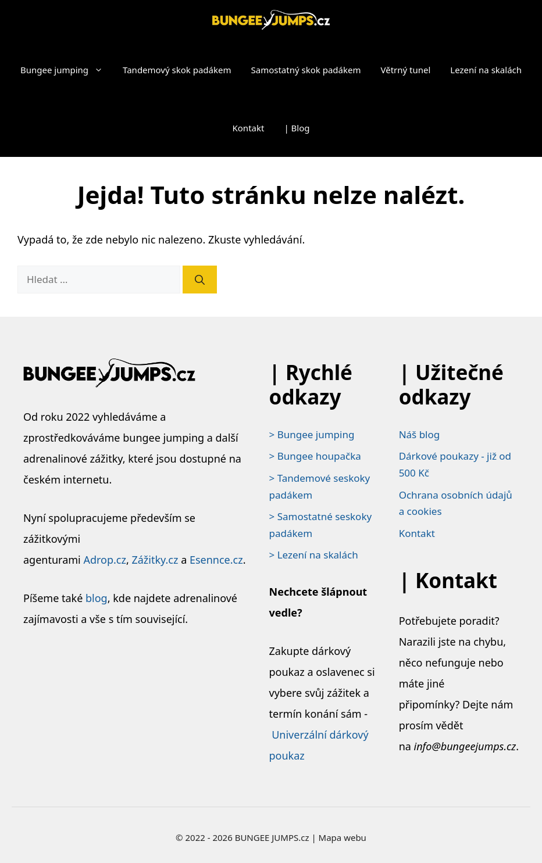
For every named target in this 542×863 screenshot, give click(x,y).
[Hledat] (200, 279)
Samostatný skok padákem (306, 70)
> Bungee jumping (312, 434)
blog (96, 598)
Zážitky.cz (154, 560)
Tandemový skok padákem (177, 70)
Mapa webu (342, 837)
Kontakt (249, 128)
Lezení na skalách (486, 70)
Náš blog (419, 434)
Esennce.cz (216, 560)
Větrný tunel (405, 70)
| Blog (296, 128)
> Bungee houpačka (315, 456)
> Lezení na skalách (313, 554)
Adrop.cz (104, 560)
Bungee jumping (66, 70)
